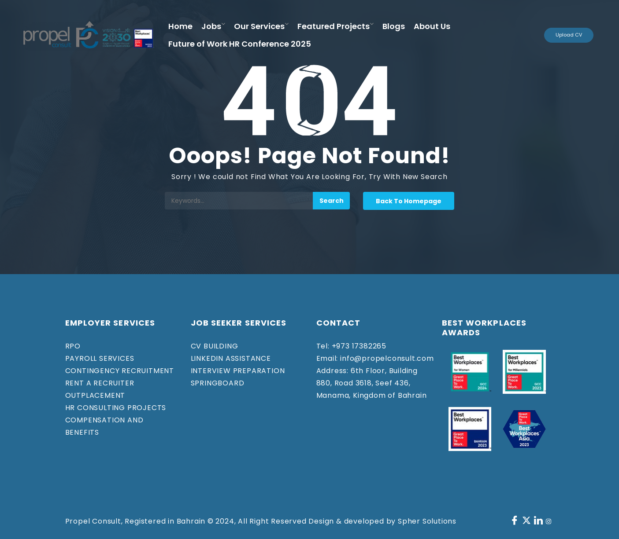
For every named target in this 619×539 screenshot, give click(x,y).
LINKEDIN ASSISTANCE (231, 358)
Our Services (259, 26)
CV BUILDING (214, 346)
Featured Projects (333, 26)
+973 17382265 (358, 346)
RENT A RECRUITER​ (99, 383)
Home (180, 26)
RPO (73, 346)
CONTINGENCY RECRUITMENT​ (119, 371)
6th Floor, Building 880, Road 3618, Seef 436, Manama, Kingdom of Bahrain (371, 383)
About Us (432, 26)
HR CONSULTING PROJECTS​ (116, 408)
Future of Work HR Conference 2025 (239, 43)
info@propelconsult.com (386, 358)
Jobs (211, 26)
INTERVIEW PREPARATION (238, 371)
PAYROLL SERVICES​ (99, 358)
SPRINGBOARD (218, 383)
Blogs (393, 26)
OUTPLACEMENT (95, 395)
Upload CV (569, 34)
